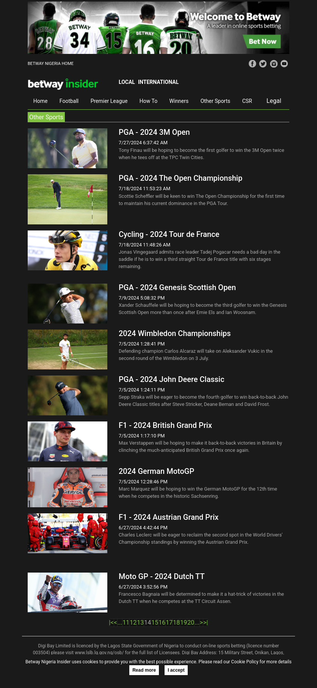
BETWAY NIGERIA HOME (51, 63)
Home (40, 101)
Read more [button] (144, 670)
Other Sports (216, 101)
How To (148, 101)
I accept (176, 670)
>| (205, 622)
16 (161, 622)
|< (111, 622)
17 (169, 622)
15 (154, 622)
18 (176, 622)
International (158, 82)
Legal (274, 100)
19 (183, 622)
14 (147, 622)
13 (140, 622)
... (120, 622)
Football (69, 101)
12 (133, 622)
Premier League (109, 101)
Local (127, 82)
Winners (179, 101)
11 (125, 622)
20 (190, 622)
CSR (247, 101)
